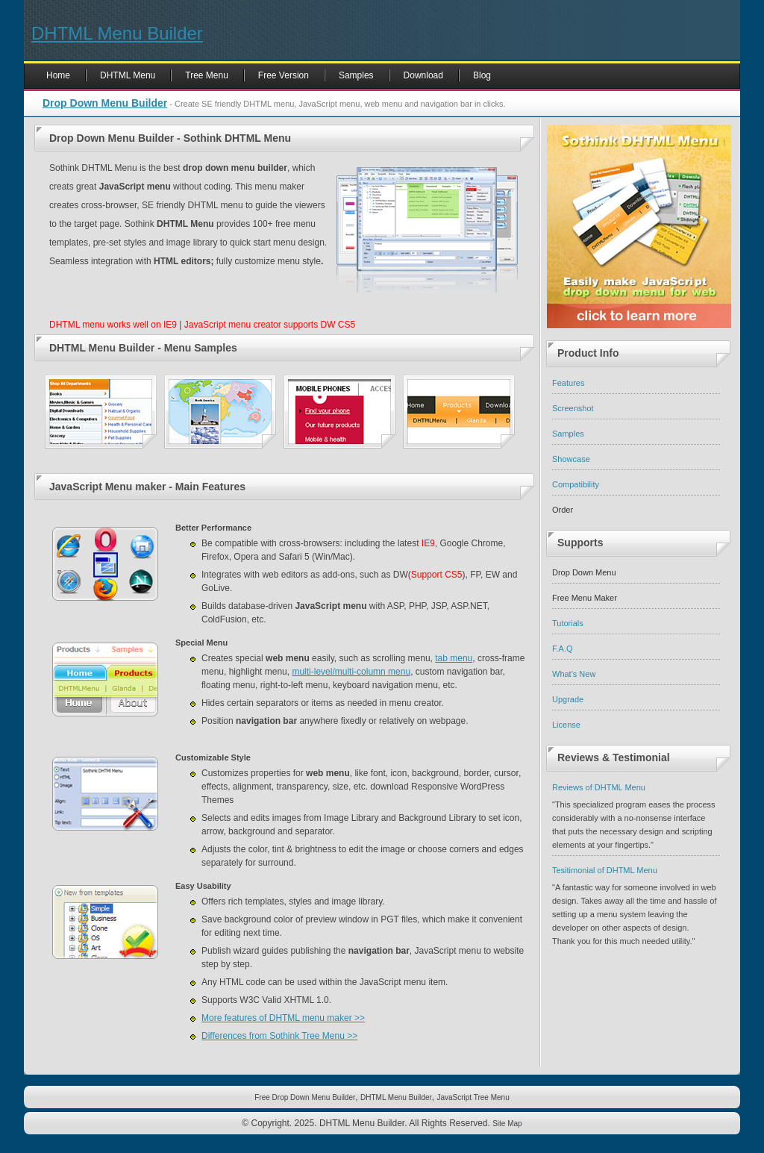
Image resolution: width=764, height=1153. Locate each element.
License (566, 724)
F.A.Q (562, 648)
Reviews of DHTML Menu (598, 787)
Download (423, 75)
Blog (482, 75)
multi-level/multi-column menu (351, 671)
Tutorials (567, 623)
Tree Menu (206, 75)
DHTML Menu (127, 75)
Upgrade (567, 699)
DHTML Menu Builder (117, 33)
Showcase (571, 458)
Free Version (283, 75)
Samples (356, 75)
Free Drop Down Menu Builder (304, 1097)
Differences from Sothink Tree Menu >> (279, 1036)
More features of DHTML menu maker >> (283, 1018)
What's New (573, 673)
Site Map (507, 1123)
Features (568, 382)
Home (58, 75)
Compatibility (575, 484)
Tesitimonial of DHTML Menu (604, 870)
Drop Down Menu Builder (105, 103)
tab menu (453, 658)
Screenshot (573, 408)
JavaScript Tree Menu (472, 1097)
